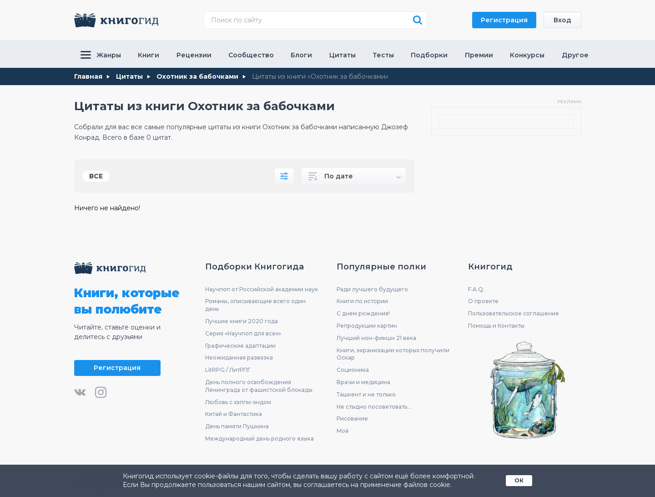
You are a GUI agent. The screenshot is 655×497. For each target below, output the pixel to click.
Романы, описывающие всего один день (255, 305)
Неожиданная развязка (239, 357)
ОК (519, 480)
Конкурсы (527, 55)
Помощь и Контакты (496, 325)
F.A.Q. (476, 289)
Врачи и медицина (363, 382)
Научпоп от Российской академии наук (261, 289)
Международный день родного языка (259, 438)
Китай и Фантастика (233, 414)
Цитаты (342, 55)
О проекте (483, 301)
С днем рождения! (363, 313)
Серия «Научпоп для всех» (243, 333)
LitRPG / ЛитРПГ (227, 369)
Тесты (383, 55)
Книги (148, 55)
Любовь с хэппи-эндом (238, 402)
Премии (479, 55)
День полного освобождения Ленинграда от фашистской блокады (258, 386)
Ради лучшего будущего (372, 289)
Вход (562, 20)
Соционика (353, 369)
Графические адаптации (240, 345)
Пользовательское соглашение (513, 313)
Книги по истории (362, 301)
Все (96, 176)
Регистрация (504, 20)
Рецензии (194, 55)
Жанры (101, 55)
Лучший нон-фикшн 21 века (376, 338)
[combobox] (353, 176)
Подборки (429, 55)
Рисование (352, 418)
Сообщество (251, 55)
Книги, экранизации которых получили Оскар (393, 354)
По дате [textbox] (338, 176)
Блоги (301, 55)
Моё (343, 430)
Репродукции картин (367, 325)
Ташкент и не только (366, 394)
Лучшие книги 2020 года (241, 321)
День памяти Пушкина (237, 426)
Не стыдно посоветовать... (374, 406)
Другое (575, 55)
